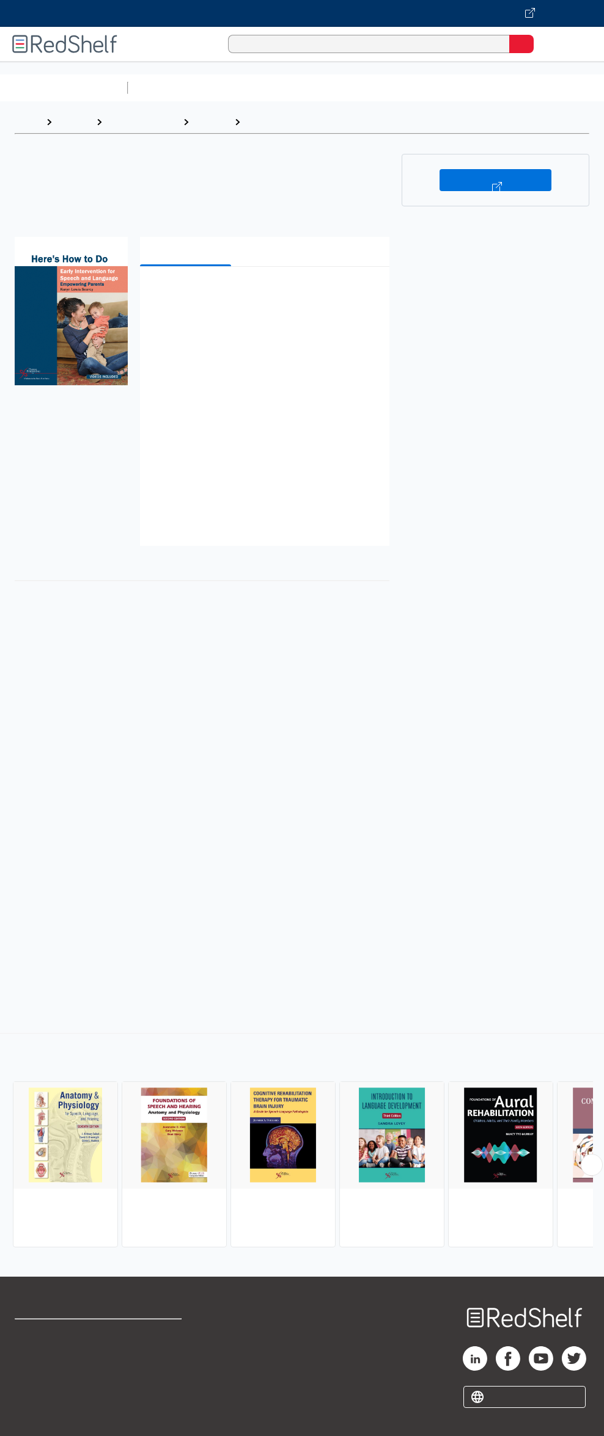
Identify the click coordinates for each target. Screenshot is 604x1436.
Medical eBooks (142, 122)
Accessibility (154, 1387)
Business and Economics (474, 87)
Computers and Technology (349, 87)
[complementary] (302, 1141)
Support (31, 1360)
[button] (263, 294)
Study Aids (165, 87)
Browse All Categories (63, 87)
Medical (211, 122)
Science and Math (240, 87)
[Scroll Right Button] (592, 1165)
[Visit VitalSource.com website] (302, 13)
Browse (73, 122)
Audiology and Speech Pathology (321, 122)
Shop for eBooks (51, 1334)
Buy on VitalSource (495, 180)
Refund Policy (156, 1360)
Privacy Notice (46, 1387)
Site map (34, 1414)
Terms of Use (155, 1334)
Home (27, 122)
